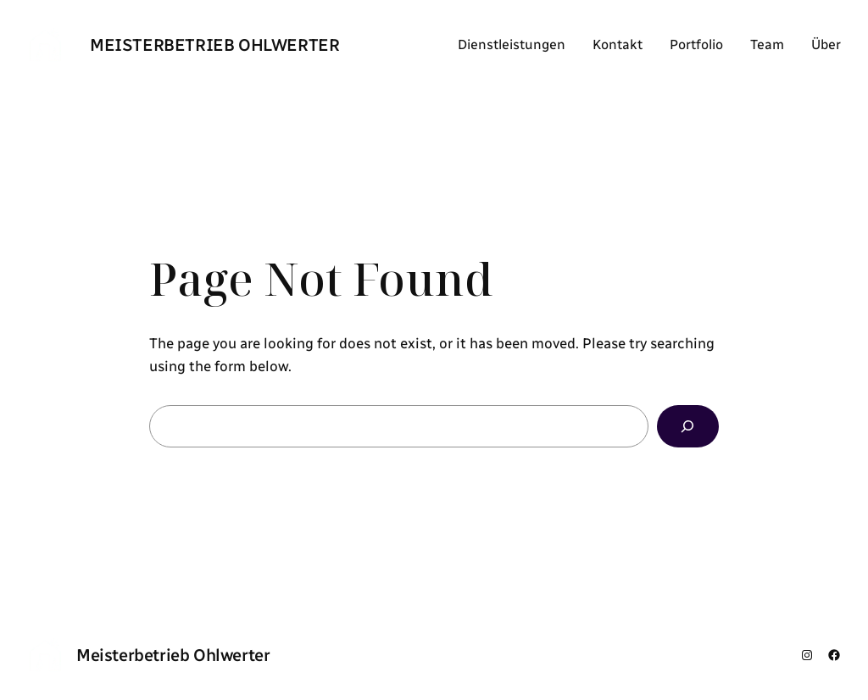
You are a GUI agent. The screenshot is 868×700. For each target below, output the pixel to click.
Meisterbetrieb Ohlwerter (214, 45)
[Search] (688, 426)
